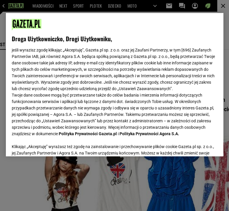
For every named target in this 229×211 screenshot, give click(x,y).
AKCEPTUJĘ (197, 145)
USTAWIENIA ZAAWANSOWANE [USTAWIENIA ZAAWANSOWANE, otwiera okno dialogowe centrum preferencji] (50, 144)
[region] (114, 84)
